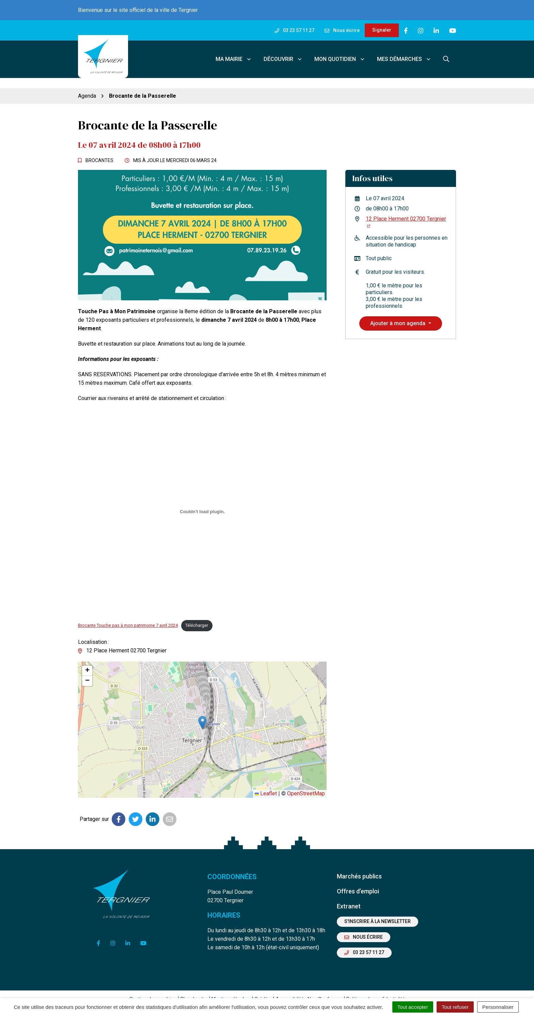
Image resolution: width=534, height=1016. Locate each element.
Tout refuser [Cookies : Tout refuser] (455, 1007)
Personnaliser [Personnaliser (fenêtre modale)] (498, 1007)
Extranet (349, 896)
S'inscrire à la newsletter (377, 911)
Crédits (262, 989)
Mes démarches (404, 54)
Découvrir (283, 54)
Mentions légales (230, 989)
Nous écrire (363, 927)
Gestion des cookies (152, 989)
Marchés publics (359, 866)
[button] (202, 712)
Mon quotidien (339, 54)
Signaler (381, 30)
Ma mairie (234, 54)
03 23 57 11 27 (364, 942)
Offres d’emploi (358, 881)
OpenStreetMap (306, 783)
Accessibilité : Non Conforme (308, 989)
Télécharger (196, 615)
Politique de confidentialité (375, 989)
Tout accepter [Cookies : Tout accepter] (412, 1007)
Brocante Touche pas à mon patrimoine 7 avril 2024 (128, 615)
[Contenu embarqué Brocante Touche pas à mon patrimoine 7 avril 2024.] (202, 501)
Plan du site (193, 989)
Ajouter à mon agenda (398, 313)
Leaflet (266, 783)
